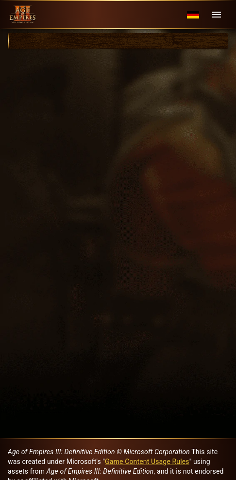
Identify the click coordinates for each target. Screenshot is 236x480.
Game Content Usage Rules (147, 461)
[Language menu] (193, 15)
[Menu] (216, 14)
